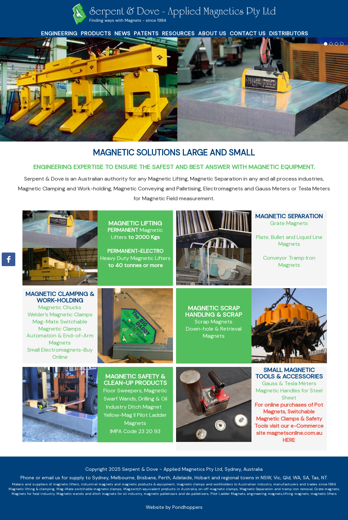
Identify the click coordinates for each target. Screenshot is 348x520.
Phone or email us (40, 478)
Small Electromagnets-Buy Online (60, 353)
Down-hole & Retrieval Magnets (214, 332)
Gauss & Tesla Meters (289, 383)
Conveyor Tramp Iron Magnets (289, 261)
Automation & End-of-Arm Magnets (60, 339)
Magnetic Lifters (135, 233)
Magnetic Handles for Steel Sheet (289, 394)
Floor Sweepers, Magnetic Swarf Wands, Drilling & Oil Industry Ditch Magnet (135, 398)
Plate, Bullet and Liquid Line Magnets (289, 241)
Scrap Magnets (213, 321)
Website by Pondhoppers (174, 507)
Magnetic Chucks (59, 307)
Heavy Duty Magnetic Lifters (135, 258)
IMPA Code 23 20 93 (135, 431)
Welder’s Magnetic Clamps (60, 314)
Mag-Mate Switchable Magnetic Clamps (60, 325)
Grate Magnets (289, 223)
